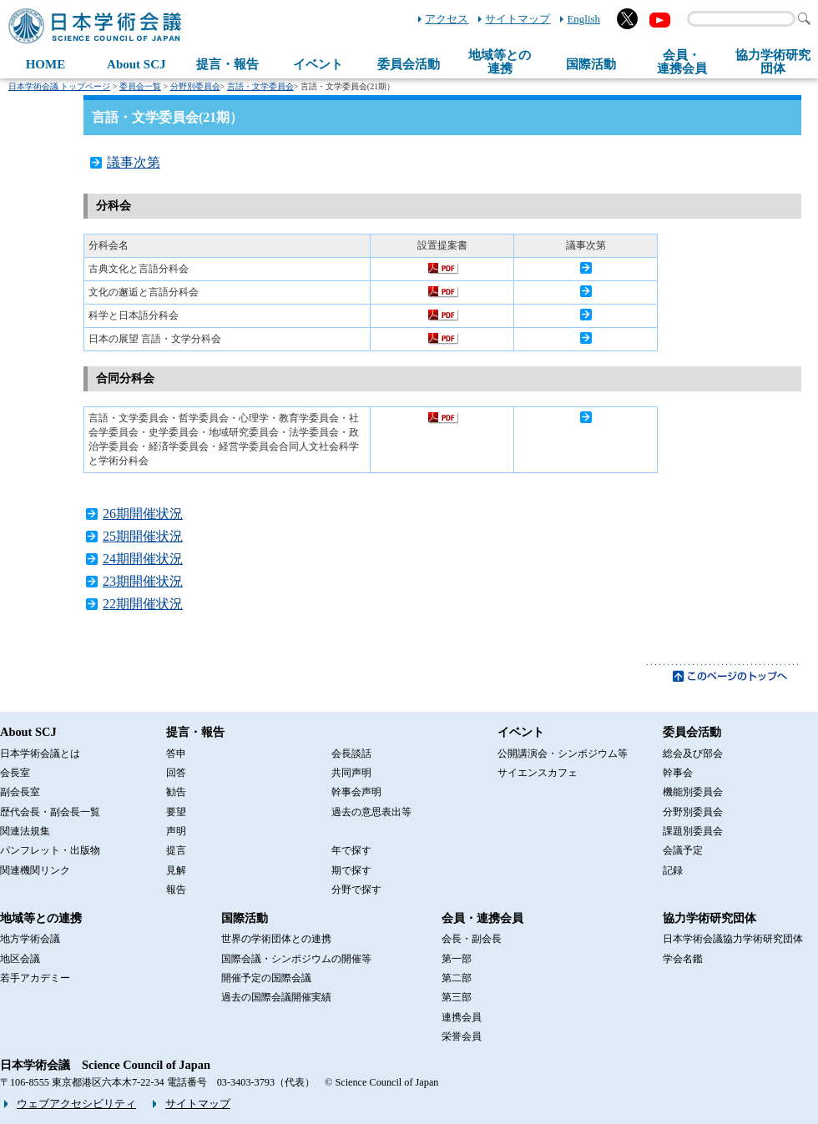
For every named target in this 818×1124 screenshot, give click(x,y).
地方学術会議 (30, 939)
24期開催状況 (143, 559)
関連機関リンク (35, 870)
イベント (318, 64)
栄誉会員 (462, 1036)
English (583, 19)
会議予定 (683, 850)
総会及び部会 (693, 753)
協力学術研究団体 (709, 918)
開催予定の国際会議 (266, 978)
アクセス (446, 19)
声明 (176, 831)
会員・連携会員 (482, 918)
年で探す (351, 850)
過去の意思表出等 (371, 812)
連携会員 (462, 1017)
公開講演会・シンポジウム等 (562, 753)
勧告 (176, 792)
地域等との (499, 62)
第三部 (457, 997)
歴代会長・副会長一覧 (50, 812)
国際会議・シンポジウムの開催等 (296, 959)
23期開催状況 (143, 581)
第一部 (457, 959)
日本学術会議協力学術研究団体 (733, 939)
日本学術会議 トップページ (59, 86)
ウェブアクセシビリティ (76, 1103)
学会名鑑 (683, 959)
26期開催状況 (143, 514)
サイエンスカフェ (537, 773)
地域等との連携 (41, 918)
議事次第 (133, 162)
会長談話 (351, 753)
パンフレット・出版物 (50, 850)
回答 (176, 773)
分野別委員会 (195, 86)
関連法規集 (25, 831)
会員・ (682, 62)
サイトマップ (517, 19)
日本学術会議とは (40, 753)
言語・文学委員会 (260, 86)
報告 (176, 889)
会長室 (15, 773)
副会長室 (20, 792)
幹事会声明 (356, 792)
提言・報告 (227, 64)
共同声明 (351, 773)
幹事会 (678, 773)
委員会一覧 (140, 86)
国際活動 (591, 64)
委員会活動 (408, 64)
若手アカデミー (35, 978)
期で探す (351, 870)
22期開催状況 (143, 604)
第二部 (457, 978)
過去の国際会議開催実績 (276, 997)
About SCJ (136, 64)
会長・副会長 (472, 939)
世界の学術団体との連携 (276, 939)
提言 (176, 850)
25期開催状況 (143, 536)
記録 (673, 870)
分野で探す (356, 889)
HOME (46, 64)
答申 (176, 753)
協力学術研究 (772, 62)
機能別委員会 (693, 792)
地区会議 (20, 959)
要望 (176, 812)
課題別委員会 (693, 831)
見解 (176, 870)
